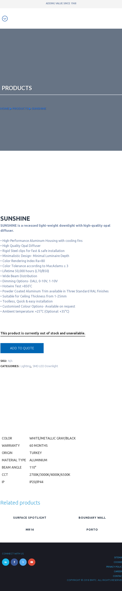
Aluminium (38, 460)
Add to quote (22, 348)
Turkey (35, 453)
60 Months (38, 445)
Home (4, 108)
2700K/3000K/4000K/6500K (49, 474)
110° (32, 467)
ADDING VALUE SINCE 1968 (61, 3)
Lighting (26, 366)
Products (20, 108)
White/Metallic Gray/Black (52, 438)
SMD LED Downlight (45, 366)
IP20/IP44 (36, 482)
